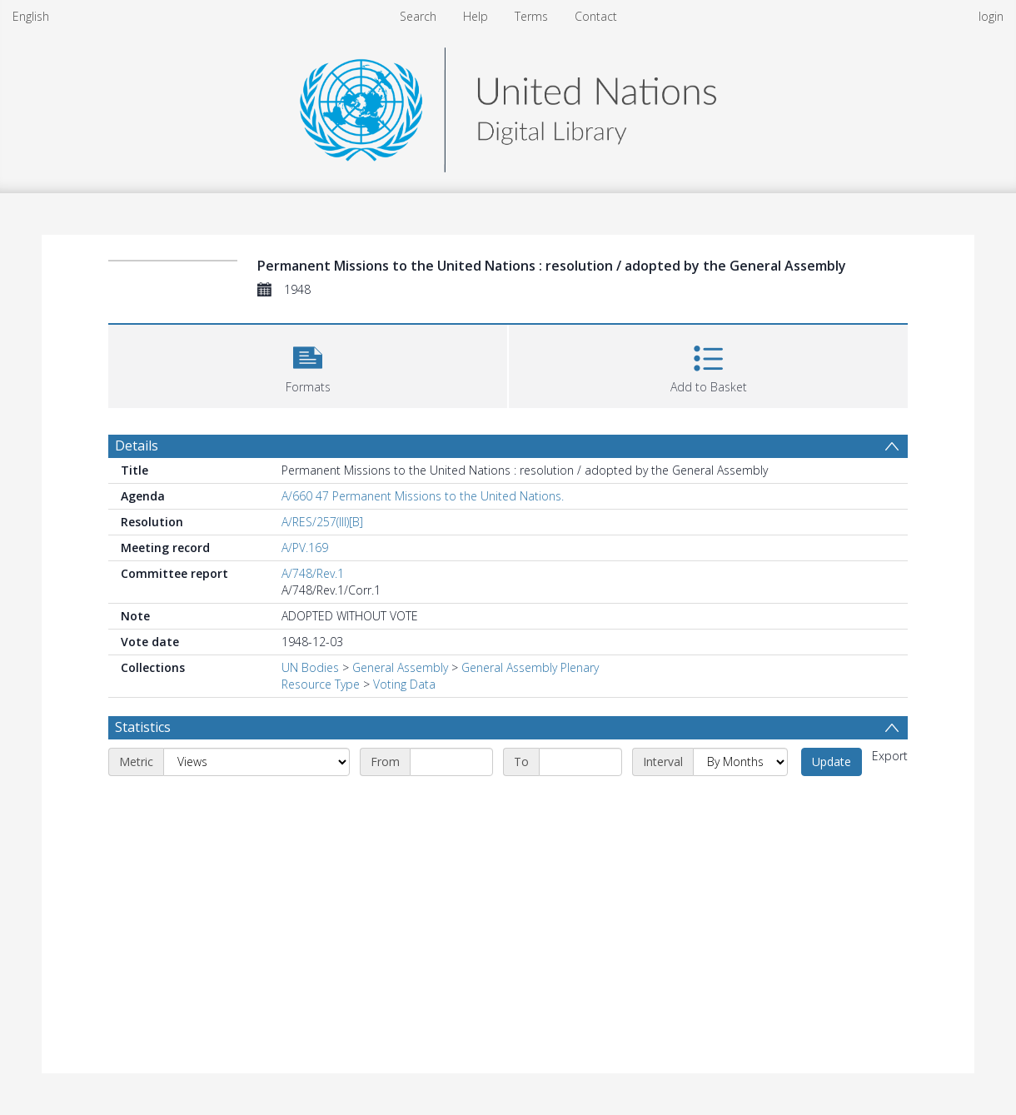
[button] (307, 364)
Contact (596, 16)
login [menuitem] (991, 16)
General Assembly (400, 667)
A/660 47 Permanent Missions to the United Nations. (422, 496)
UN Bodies (310, 667)
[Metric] (256, 762)
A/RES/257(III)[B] (322, 522)
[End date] (580, 762)
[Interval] (740, 762)
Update (831, 761)
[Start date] (451, 762)
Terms (531, 16)
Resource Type (320, 684)
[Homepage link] (508, 105)
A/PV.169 (304, 547)
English (30, 16)
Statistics (143, 727)
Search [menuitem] (418, 16)
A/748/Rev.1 (312, 573)
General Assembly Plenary (530, 667)
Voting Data (404, 684)
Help (475, 16)
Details (136, 445)
